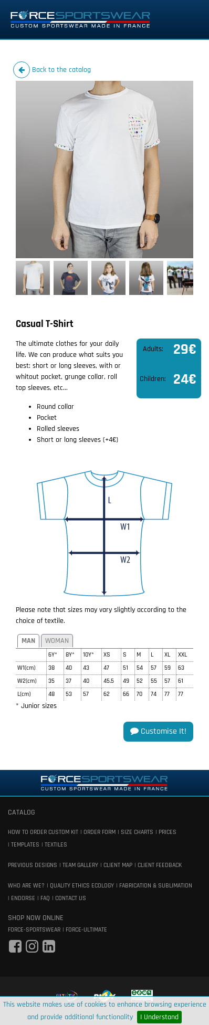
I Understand (159, 1017)
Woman (57, 641)
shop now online (36, 918)
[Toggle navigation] (186, 19)
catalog (21, 812)
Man (28, 641)
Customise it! (158, 731)
